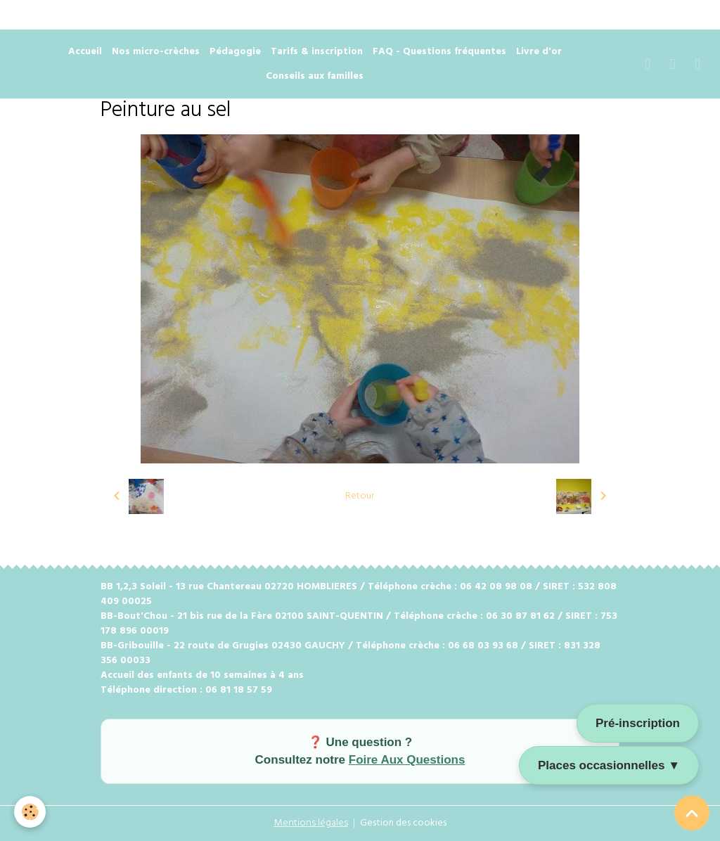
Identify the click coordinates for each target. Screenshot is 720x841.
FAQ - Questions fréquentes (439, 52)
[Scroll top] (691, 812)
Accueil (85, 52)
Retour (359, 496)
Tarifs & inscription (317, 52)
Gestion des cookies (403, 823)
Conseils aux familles (315, 76)
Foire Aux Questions (407, 759)
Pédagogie (235, 52)
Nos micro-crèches (156, 52)
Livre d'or (539, 52)
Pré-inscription (638, 723)
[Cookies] (30, 812)
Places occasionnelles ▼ (609, 765)
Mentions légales (311, 823)
